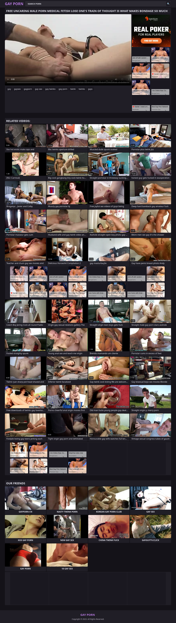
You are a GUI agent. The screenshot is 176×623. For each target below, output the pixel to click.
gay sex (38, 89)
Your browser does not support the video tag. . (68, 50)
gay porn (63, 89)
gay (9, 89)
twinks (82, 89)
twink (73, 89)
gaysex (17, 89)
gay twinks (50, 89)
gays (90, 89)
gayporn (28, 89)
